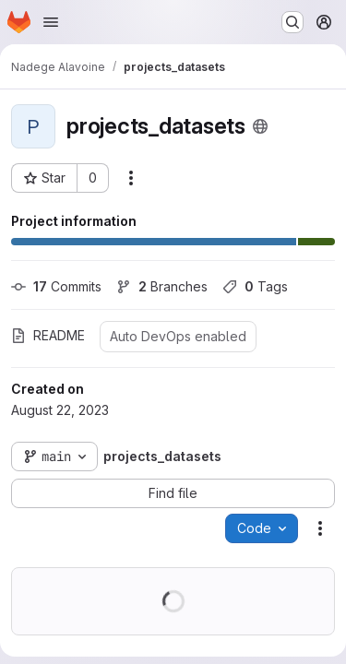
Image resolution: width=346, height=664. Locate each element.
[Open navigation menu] (51, 22)
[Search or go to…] (292, 22)
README (48, 335)
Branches (162, 286)
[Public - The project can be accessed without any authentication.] (260, 126)
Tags (255, 286)
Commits (56, 286)
